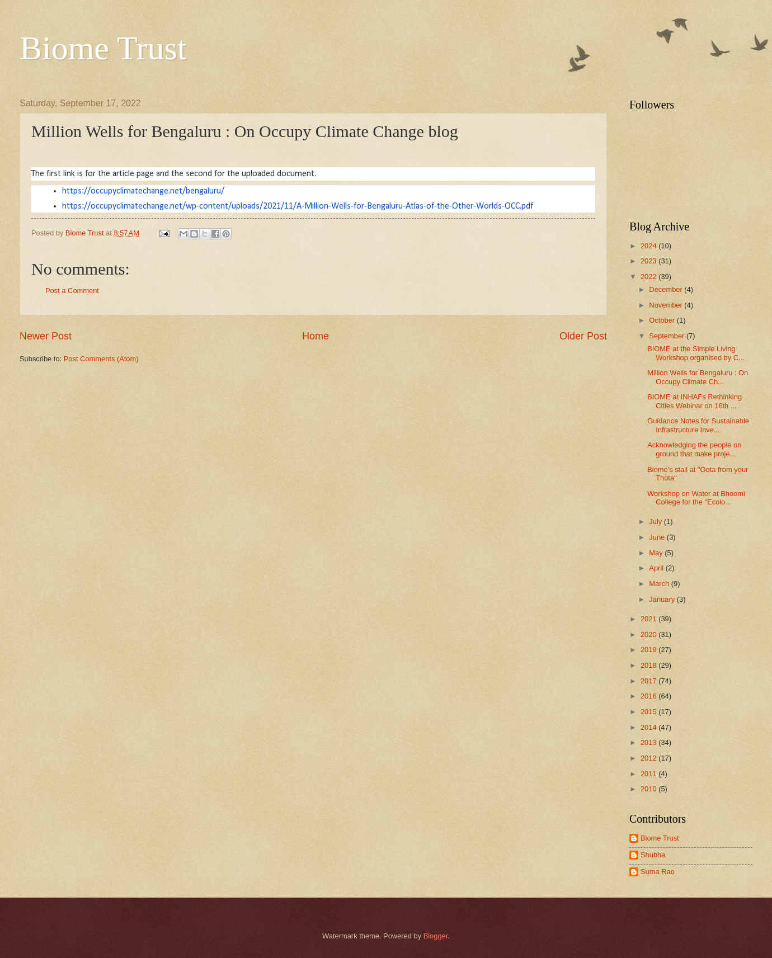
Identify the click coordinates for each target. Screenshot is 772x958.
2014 (649, 727)
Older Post (583, 336)
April (657, 568)
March (660, 583)
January (662, 599)
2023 (649, 261)
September (667, 336)
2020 (649, 634)
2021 (649, 619)
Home (315, 336)
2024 (649, 246)
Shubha (653, 855)
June (658, 537)
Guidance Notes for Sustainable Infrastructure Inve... (698, 425)
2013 (649, 742)
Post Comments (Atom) (101, 359)
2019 (649, 649)
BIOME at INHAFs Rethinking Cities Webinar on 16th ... (694, 401)
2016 (649, 696)
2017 (649, 681)
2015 (649, 711)
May (657, 553)
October (662, 320)
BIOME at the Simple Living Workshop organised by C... (696, 352)
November (666, 305)
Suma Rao (658, 871)
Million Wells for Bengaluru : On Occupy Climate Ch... (697, 377)
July (656, 521)
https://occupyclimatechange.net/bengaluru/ (143, 191)
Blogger (435, 936)
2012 (649, 758)
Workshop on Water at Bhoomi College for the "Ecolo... (696, 497)
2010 (649, 789)
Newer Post (46, 336)
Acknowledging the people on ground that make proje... (694, 449)
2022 (649, 276)
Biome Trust (103, 48)
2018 (649, 665)
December (666, 289)
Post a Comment (72, 290)
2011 (649, 774)
